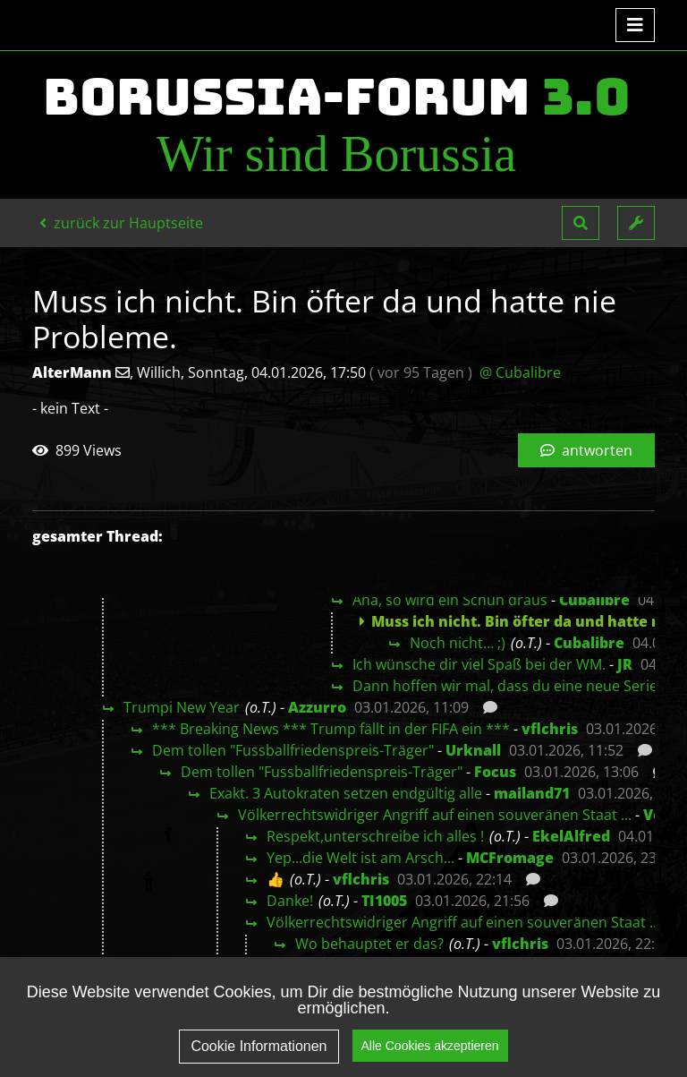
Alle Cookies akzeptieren (430, 1057)
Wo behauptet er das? (369, 943)
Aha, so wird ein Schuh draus (450, 600)
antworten (586, 450)
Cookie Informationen (259, 1058)
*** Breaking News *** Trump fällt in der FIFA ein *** (330, 729)
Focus (495, 772)
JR (624, 664)
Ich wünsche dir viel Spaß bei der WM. (479, 664)
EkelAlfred (571, 836)
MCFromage (510, 858)
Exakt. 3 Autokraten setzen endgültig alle (346, 793)
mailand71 (532, 793)
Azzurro (317, 707)
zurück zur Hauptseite (121, 223)
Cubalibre (594, 600)
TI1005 (384, 900)
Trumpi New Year (181, 707)
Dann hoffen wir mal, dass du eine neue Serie (505, 686)
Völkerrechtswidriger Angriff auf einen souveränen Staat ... (434, 815)
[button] (580, 223)
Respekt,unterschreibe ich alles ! (375, 836)
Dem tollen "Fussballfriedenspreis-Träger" (292, 750)
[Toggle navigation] (635, 25)
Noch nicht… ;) (457, 643)
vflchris (550, 729)
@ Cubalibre (520, 372)
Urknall (473, 750)
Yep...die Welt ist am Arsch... (360, 858)
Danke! (290, 900)
